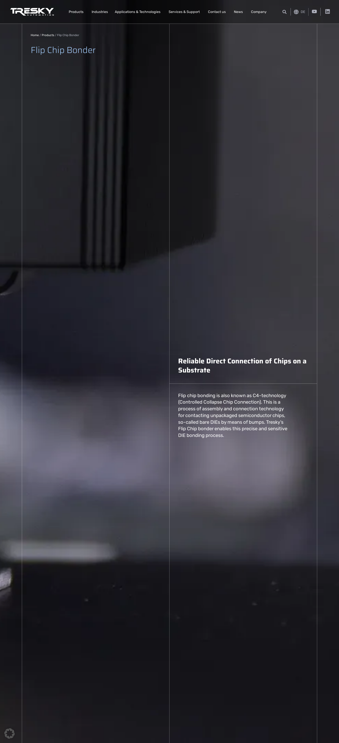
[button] (284, 12)
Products (76, 12)
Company (259, 12)
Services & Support (184, 12)
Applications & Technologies (137, 12)
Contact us (217, 12)
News (238, 12)
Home (35, 35)
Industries (100, 12)
